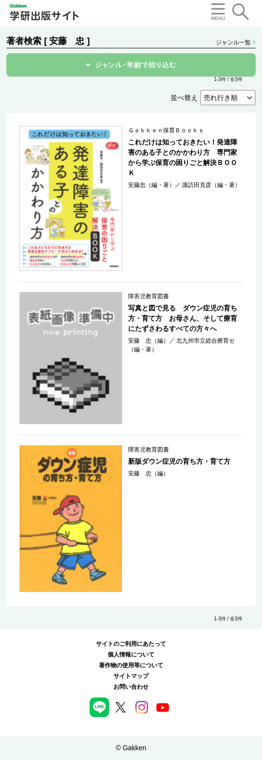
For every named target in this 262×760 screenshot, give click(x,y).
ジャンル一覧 (235, 42)
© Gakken (131, 748)
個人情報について (131, 654)
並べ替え (184, 98)
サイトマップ (131, 676)
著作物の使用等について (131, 665)
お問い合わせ (131, 686)
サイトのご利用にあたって (131, 643)
